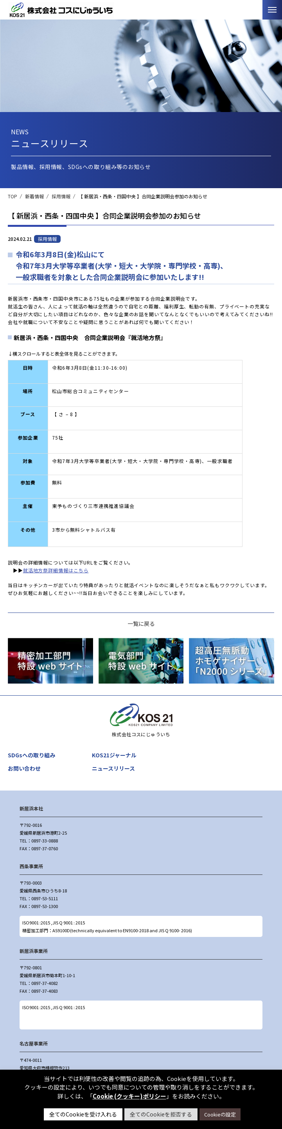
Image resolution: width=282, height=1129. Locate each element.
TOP (12, 196)
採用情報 (61, 196)
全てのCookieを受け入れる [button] (83, 1114)
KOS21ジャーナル (114, 755)
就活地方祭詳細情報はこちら (56, 570)
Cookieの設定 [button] (220, 1114)
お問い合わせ (24, 768)
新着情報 (34, 196)
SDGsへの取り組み (31, 755)
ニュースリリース (113, 768)
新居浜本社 (31, 808)
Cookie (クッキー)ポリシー (129, 1096)
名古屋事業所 (34, 1043)
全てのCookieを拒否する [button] (161, 1114)
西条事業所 (31, 866)
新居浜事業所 (34, 950)
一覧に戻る (141, 623)
